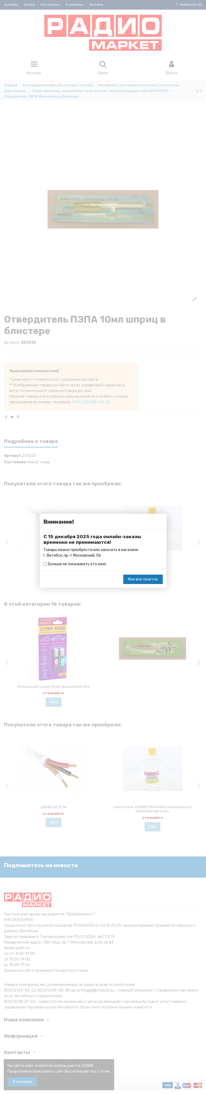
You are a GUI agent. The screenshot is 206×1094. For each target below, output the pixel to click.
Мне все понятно (143, 579)
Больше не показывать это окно (77, 564)
